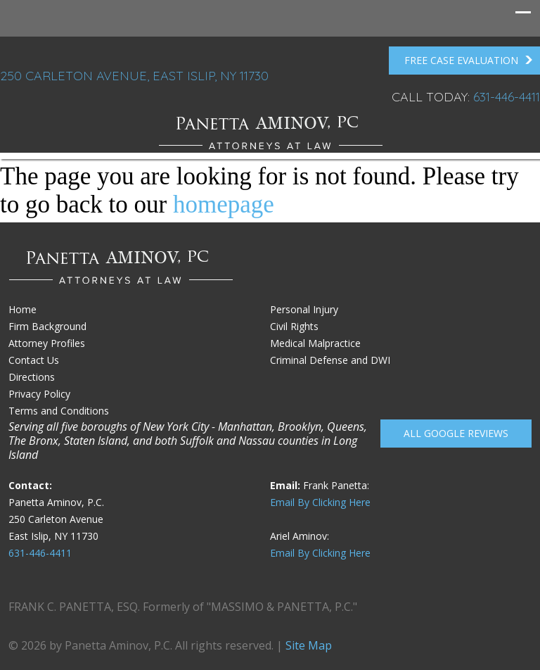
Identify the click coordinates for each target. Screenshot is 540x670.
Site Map (308, 645)
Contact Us (33, 360)
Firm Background (47, 326)
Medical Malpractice (315, 343)
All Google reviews (456, 433)
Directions (31, 377)
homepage (223, 204)
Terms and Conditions (58, 410)
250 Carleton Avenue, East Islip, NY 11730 (134, 76)
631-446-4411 (506, 97)
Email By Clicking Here (320, 502)
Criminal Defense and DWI (330, 360)
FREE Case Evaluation (468, 60)
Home (22, 309)
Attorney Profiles (46, 343)
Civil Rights (294, 326)
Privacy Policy (39, 393)
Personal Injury (304, 309)
